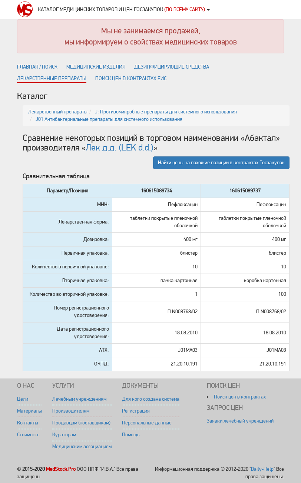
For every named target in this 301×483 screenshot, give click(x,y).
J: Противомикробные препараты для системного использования (166, 112)
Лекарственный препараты (57, 112)
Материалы (29, 411)
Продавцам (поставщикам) (81, 423)
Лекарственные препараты (51, 78)
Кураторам (64, 434)
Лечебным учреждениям (79, 399)
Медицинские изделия (95, 67)
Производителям (70, 411)
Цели (22, 399)
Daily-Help (262, 469)
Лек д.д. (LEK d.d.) (119, 147)
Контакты (27, 423)
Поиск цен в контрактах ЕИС (130, 78)
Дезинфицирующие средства (171, 67)
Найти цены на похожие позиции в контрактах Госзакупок (221, 162)
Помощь (130, 434)
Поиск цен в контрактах (240, 397)
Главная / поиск (37, 67)
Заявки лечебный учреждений (240, 421)
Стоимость (28, 434)
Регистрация (136, 411)
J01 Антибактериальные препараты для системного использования (109, 119)
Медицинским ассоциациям (82, 446)
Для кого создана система (150, 399)
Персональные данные (147, 423)
